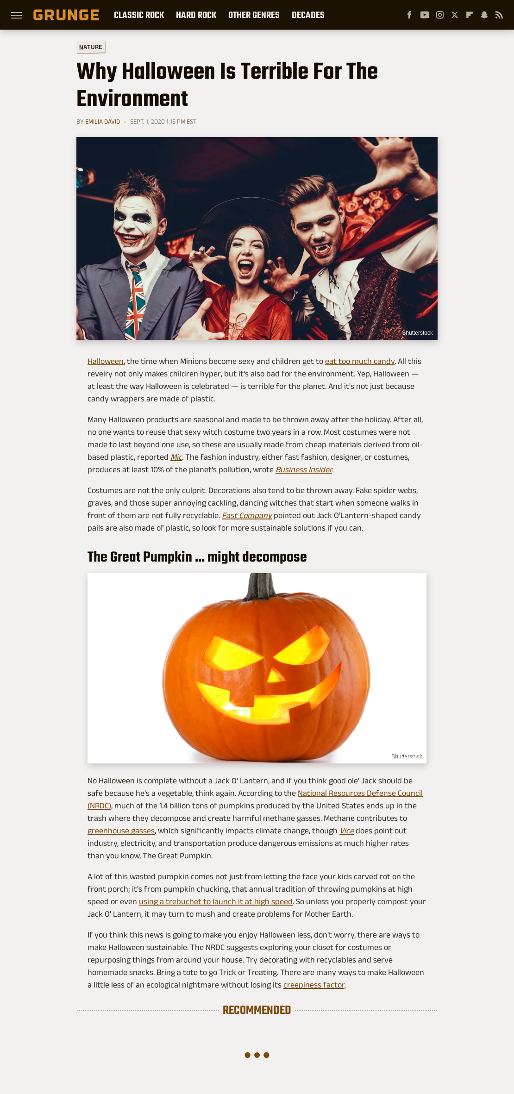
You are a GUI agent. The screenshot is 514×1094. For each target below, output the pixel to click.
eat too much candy (360, 361)
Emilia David (102, 121)
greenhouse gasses (121, 830)
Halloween (106, 361)
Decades (308, 15)
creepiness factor (314, 984)
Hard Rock (196, 15)
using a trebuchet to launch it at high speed (216, 901)
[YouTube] (424, 15)
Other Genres (254, 15)
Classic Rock (139, 15)
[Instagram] (440, 15)
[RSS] (499, 15)
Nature (90, 46)
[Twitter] (454, 15)
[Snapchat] (484, 15)
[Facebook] (409, 15)
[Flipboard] (469, 15)
